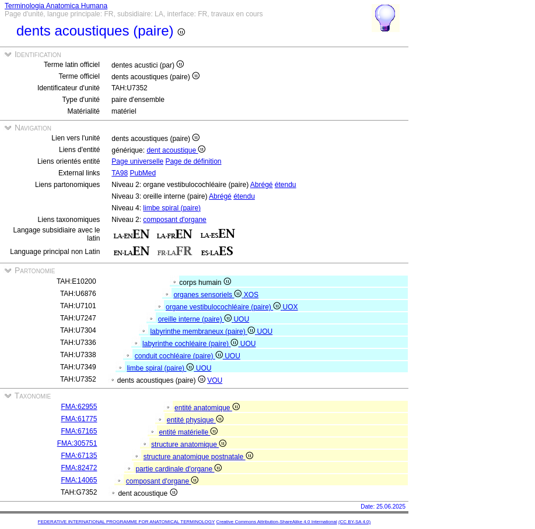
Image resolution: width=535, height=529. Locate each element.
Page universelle (137, 161)
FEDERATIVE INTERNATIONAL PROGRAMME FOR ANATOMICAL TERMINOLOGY (126, 521)
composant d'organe (174, 220)
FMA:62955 (79, 407)
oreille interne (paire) (196, 319)
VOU (214, 380)
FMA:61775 (79, 419)
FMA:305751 (77, 443)
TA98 (119, 173)
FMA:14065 (79, 480)
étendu (285, 185)
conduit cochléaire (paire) (180, 356)
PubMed (143, 173)
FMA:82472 (79, 468)
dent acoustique (175, 150)
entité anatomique (207, 408)
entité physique (195, 420)
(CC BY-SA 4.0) (354, 521)
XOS (251, 295)
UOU (241, 319)
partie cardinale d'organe (178, 469)
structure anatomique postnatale (198, 457)
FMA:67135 (79, 456)
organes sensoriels (208, 295)
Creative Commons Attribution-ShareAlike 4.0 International (276, 521)
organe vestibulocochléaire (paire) (224, 307)
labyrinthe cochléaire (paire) (191, 344)
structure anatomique (188, 444)
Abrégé (261, 185)
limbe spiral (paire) (172, 208)
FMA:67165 (79, 431)
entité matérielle (188, 432)
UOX (290, 307)
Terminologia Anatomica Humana (56, 6)
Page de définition (193, 161)
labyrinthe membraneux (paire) (203, 331)
